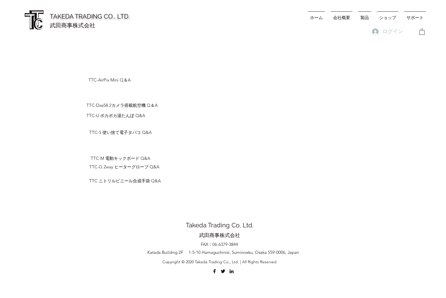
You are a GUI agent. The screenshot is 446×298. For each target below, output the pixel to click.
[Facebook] (214, 271)
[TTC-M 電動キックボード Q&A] (120, 158)
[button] (422, 31)
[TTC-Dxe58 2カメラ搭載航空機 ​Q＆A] (122, 105)
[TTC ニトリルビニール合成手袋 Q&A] (125, 181)
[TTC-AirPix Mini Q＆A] (123, 80)
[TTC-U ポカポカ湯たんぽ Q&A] (115, 115)
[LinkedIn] (231, 271)
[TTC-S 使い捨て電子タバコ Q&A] (120, 132)
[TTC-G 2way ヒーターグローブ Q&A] (124, 167)
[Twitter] (223, 271)
